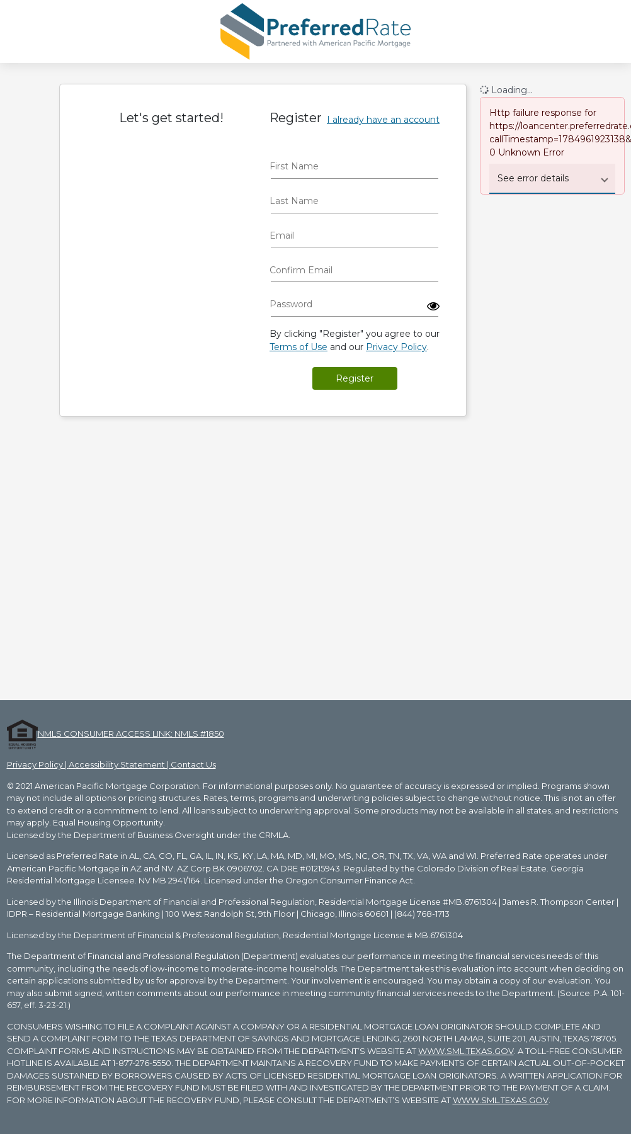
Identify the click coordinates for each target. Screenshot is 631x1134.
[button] (433, 306)
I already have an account (383, 119)
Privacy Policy (396, 347)
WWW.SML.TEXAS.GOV (466, 1051)
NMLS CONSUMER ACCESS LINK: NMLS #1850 (131, 734)
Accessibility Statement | (120, 764)
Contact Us (193, 764)
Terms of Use (298, 347)
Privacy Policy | (38, 764)
